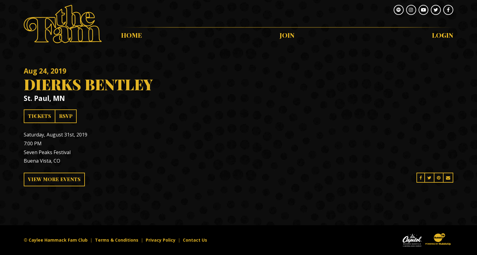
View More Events (54, 179)
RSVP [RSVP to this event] (65, 116)
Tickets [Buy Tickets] (39, 116)
